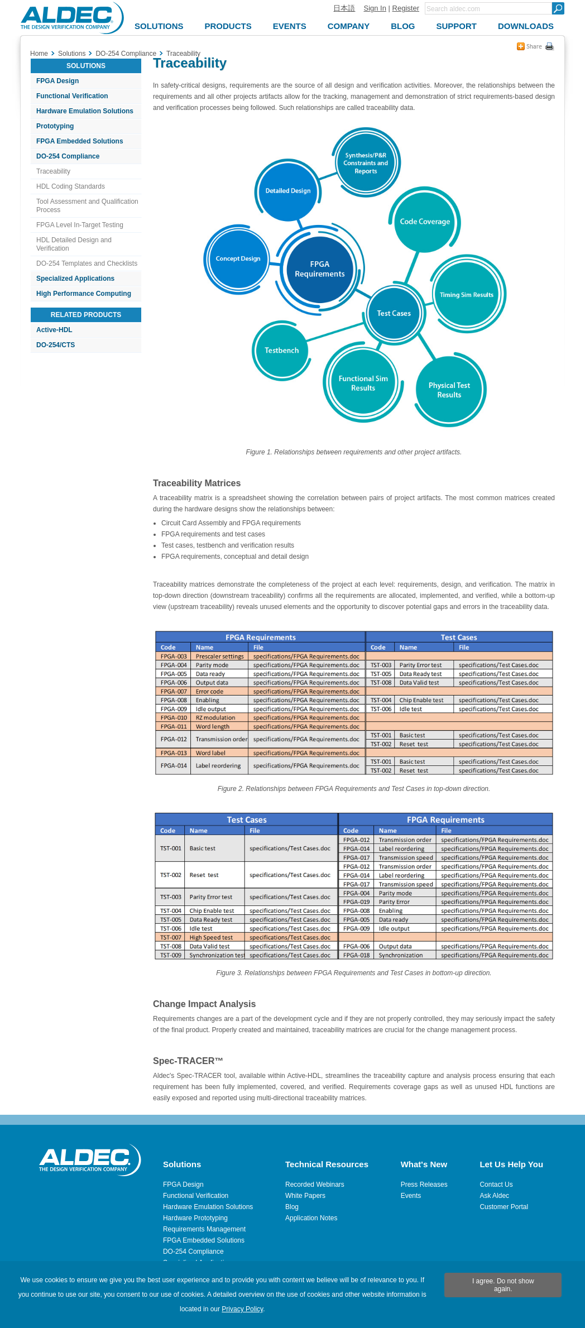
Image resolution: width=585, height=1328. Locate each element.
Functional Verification (72, 96)
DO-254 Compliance (67, 156)
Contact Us (495, 1184)
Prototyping (55, 126)
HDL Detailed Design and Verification (74, 244)
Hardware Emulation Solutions (84, 111)
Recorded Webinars (314, 1184)
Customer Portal (503, 1207)
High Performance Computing (83, 294)
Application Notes (311, 1218)
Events (411, 1196)
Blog (292, 1207)
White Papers (305, 1196)
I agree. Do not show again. (503, 1285)
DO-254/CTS (55, 345)
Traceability (53, 171)
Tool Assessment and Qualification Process (87, 206)
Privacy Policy (242, 1309)
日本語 (344, 8)
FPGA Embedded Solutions (79, 141)
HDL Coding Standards (70, 186)
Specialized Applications (75, 278)
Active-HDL (54, 330)
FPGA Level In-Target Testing (79, 225)
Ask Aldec (494, 1196)
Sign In (374, 8)
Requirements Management (204, 1229)
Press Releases (424, 1184)
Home (39, 53)
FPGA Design (57, 81)
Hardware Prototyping (195, 1218)
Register (405, 8)
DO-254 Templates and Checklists (86, 263)
